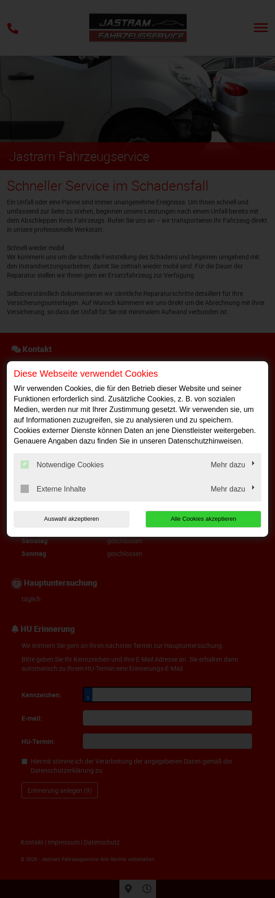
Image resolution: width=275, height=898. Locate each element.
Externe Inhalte (53, 489)
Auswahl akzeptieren (69, 518)
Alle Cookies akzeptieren (205, 518)
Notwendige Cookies (62, 464)
